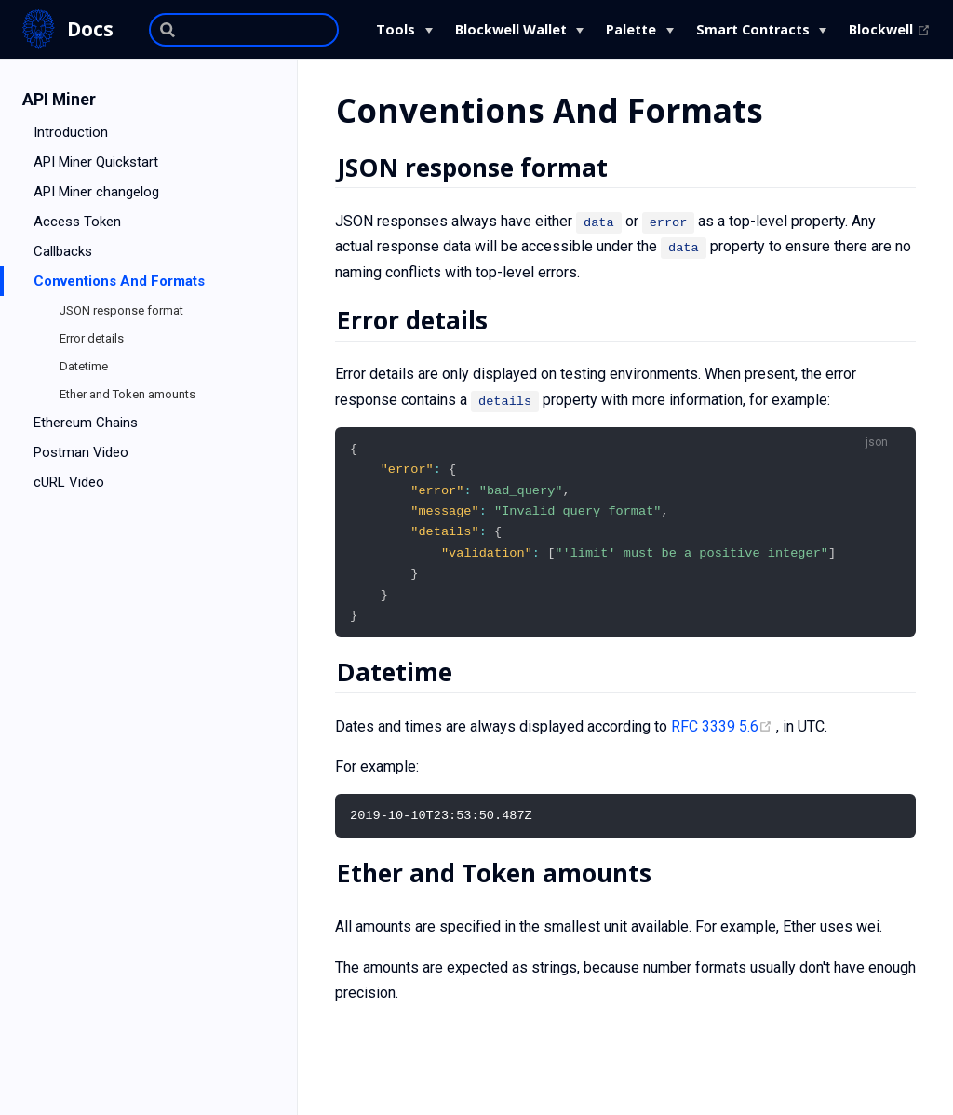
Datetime (84, 366)
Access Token (77, 221)
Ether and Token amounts (127, 394)
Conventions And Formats (119, 281)
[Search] (244, 30)
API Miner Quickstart (96, 162)
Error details (92, 338)
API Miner (59, 99)
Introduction (71, 132)
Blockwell (890, 29)
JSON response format (121, 310)
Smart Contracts (753, 29)
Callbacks (63, 251)
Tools (395, 29)
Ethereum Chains (86, 422)
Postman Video (81, 452)
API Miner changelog (96, 191)
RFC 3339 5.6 (723, 732)
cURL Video (69, 482)
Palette (631, 29)
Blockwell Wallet (511, 29)
